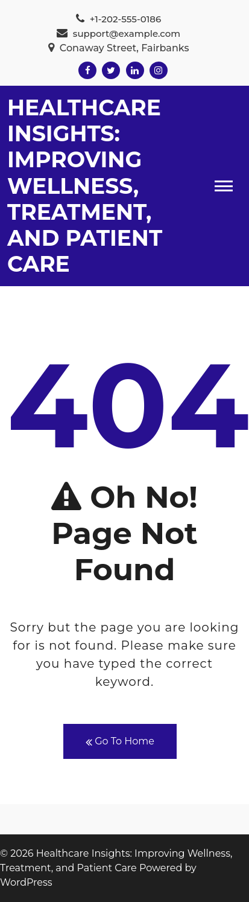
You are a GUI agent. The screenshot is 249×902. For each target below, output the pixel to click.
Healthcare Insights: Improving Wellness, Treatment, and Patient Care (84, 185)
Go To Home (120, 741)
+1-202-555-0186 (118, 19)
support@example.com (118, 33)
